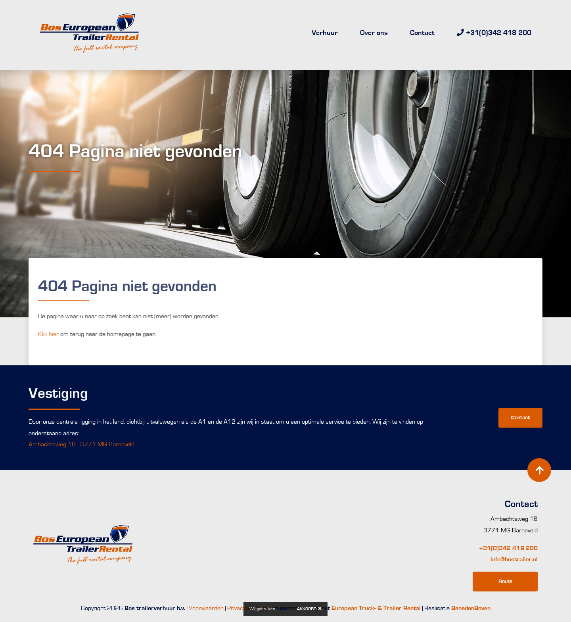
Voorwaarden (206, 608)
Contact (422, 32)
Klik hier (39, 334)
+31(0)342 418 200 (508, 548)
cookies (283, 609)
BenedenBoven (471, 608)
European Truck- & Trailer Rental (376, 608)
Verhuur (325, 32)
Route (505, 581)
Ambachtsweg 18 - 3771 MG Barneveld (81, 444)
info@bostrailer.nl (514, 559)
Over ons (374, 32)
